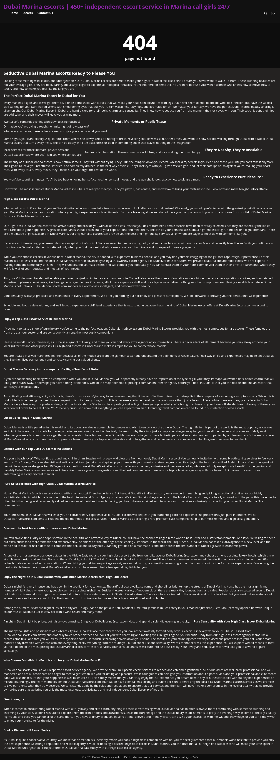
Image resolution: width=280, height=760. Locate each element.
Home (13, 13)
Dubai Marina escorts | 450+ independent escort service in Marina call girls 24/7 (117, 6)
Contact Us (45, 13)
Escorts (27, 13)
